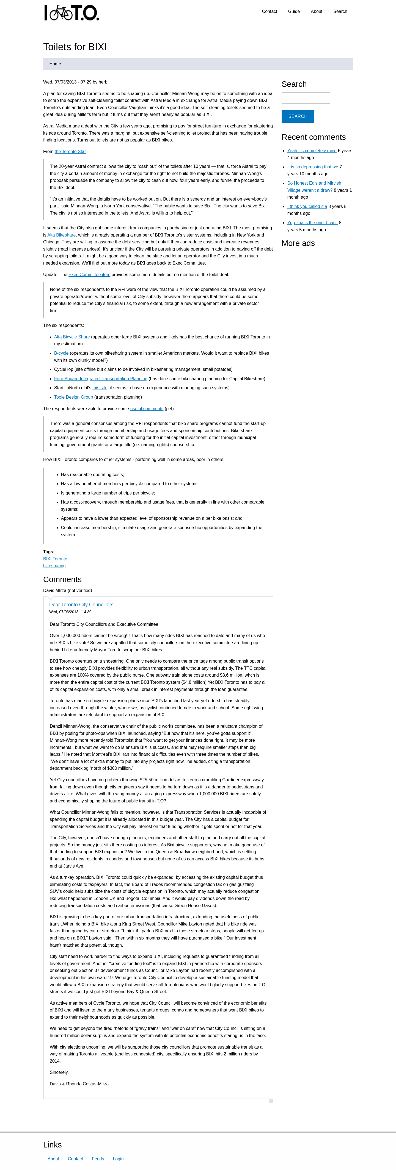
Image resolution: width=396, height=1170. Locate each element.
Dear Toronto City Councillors (81, 604)
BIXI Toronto (55, 559)
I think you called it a (307, 206)
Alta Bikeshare (61, 235)
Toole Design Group (73, 397)
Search (340, 11)
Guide (294, 11)
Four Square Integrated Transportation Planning (100, 378)
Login (118, 1159)
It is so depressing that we (312, 167)
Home (55, 64)
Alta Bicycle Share (72, 337)
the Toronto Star (70, 151)
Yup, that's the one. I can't (312, 222)
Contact (269, 11)
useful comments (147, 408)
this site (99, 387)
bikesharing (54, 565)
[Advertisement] (316, 285)
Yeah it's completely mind (312, 150)
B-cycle (61, 353)
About (316, 11)
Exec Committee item (89, 274)
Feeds (98, 1159)
